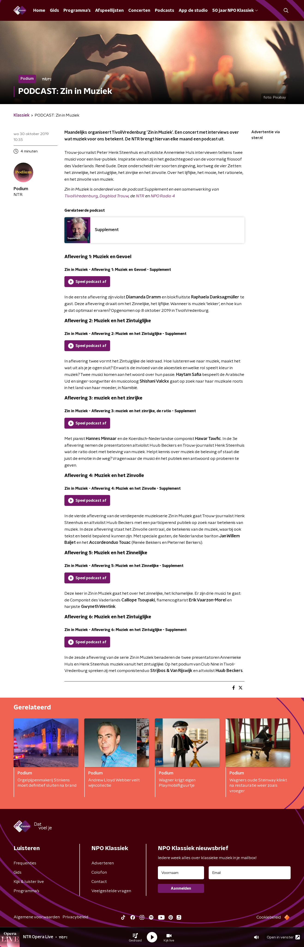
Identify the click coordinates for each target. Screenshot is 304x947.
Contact (99, 882)
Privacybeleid (75, 917)
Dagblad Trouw (114, 196)
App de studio (193, 11)
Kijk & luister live (29, 882)
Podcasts (164, 11)
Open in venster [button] (283, 937)
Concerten (139, 11)
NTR (140, 196)
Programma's (76, 11)
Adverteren (102, 863)
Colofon (99, 872)
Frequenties (25, 863)
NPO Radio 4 (163, 196)
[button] (135, 937)
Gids (54, 11)
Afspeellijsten (109, 11)
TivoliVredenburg (81, 196)
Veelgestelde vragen (111, 891)
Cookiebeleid (268, 917)
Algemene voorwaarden (37, 917)
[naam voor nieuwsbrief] (181, 872)
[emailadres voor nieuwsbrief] (250, 872)
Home (39, 11)
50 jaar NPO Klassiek (235, 11)
